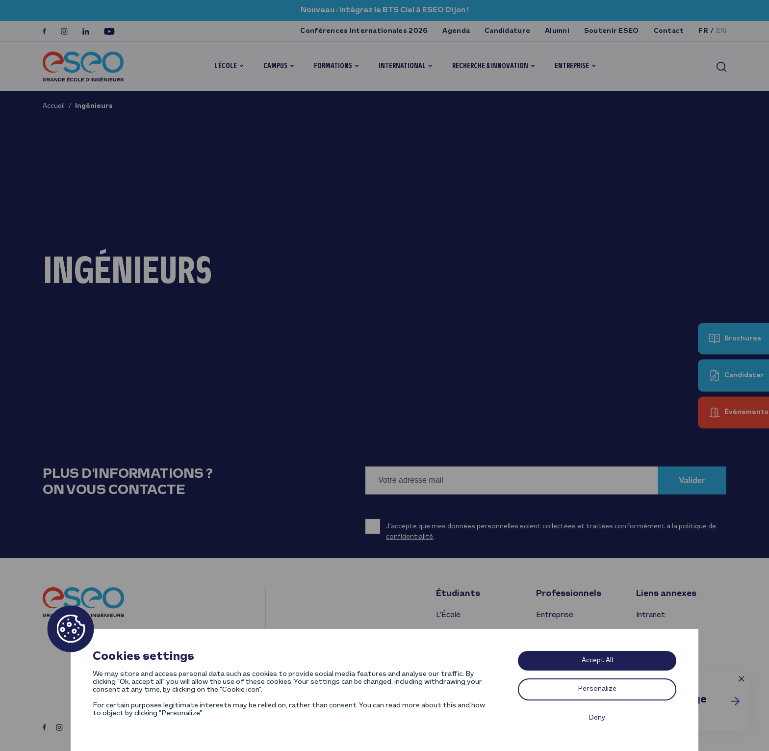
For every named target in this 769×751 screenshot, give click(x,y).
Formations (333, 66)
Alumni (557, 31)
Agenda (456, 31)
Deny (597, 718)
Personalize (597, 689)
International (402, 66)
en (721, 31)
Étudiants (458, 593)
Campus (275, 66)
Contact (669, 31)
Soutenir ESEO (611, 31)
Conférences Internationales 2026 (364, 31)
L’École (225, 66)
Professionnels (568, 593)
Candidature (507, 31)
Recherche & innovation (490, 66)
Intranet (650, 615)
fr (703, 31)
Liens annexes (666, 593)
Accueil (54, 106)
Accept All (597, 660)
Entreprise (572, 66)
